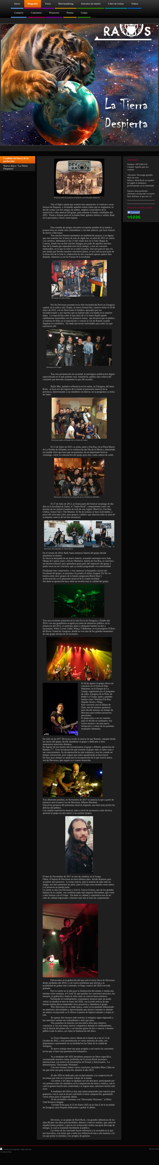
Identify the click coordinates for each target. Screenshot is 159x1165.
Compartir (133, 212)
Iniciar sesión (154, 1149)
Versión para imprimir (10, 1149)
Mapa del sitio (26, 1149)
